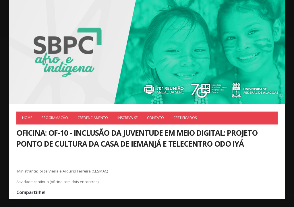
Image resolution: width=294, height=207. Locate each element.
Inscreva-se (127, 117)
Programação (55, 117)
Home (27, 117)
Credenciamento (93, 117)
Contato (155, 117)
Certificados (185, 117)
